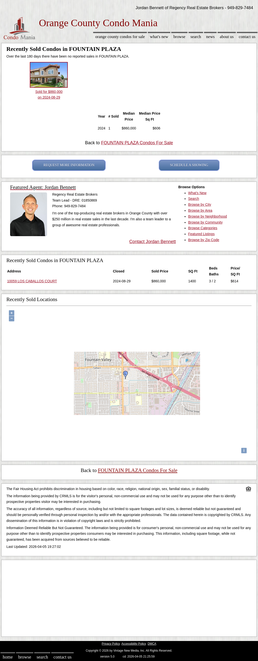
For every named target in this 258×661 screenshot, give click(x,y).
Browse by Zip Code (203, 240)
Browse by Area (200, 210)
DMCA (152, 643)
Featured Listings (201, 234)
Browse (179, 36)
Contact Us (247, 36)
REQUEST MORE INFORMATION (68, 165)
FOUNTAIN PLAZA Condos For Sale (137, 142)
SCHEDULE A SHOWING (189, 165)
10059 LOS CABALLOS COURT (32, 281)
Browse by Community (205, 222)
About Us (227, 36)
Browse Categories (202, 228)
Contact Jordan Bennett (152, 241)
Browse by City (199, 205)
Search (195, 36)
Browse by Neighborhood (207, 216)
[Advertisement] (129, 597)
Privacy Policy (111, 643)
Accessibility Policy (133, 643)
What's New (159, 36)
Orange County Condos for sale (120, 36)
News (210, 36)
